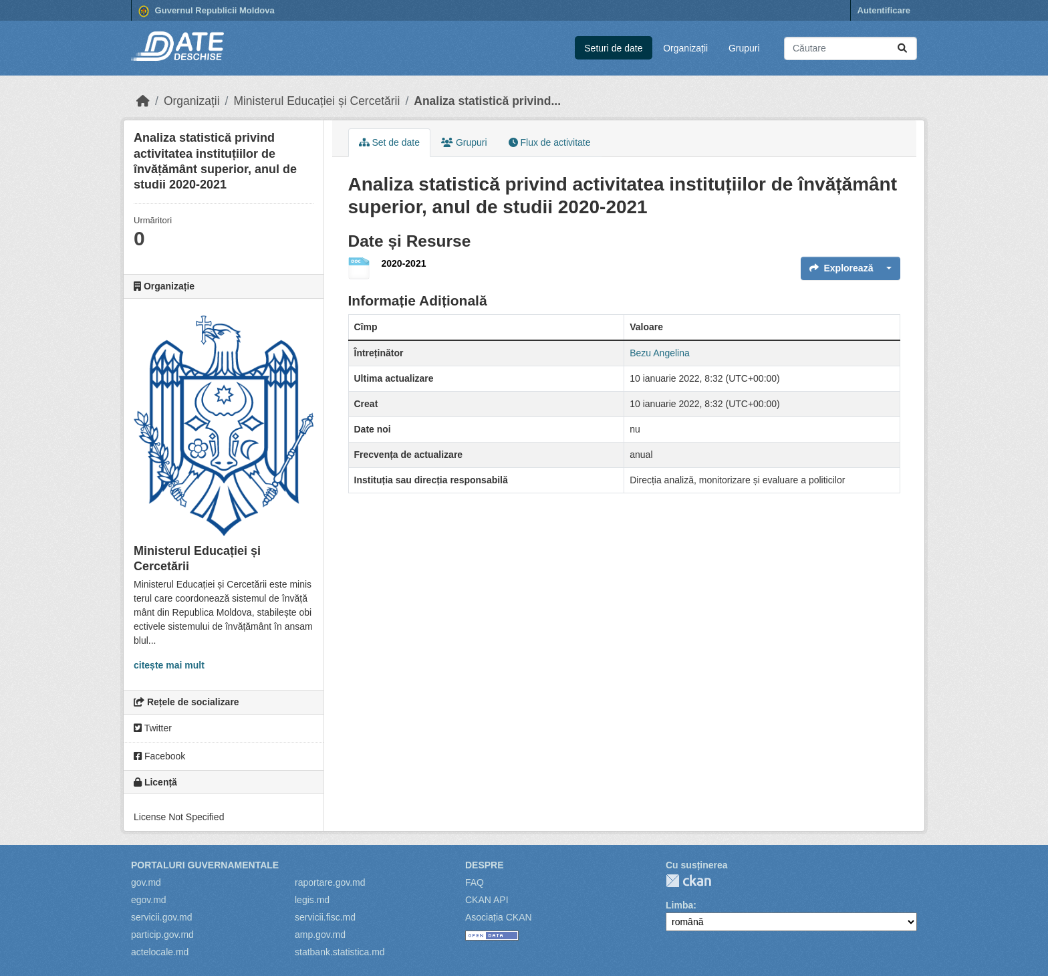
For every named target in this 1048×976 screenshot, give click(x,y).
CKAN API (487, 899)
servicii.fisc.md (325, 917)
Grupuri (744, 48)
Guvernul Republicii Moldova (206, 11)
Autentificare (884, 10)
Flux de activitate (550, 142)
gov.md (146, 882)
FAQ (474, 882)
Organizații (685, 48)
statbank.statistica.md (340, 952)
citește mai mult (169, 665)
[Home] (143, 101)
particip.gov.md (162, 934)
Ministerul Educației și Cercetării (316, 101)
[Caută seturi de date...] (850, 48)
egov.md (148, 899)
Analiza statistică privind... (487, 101)
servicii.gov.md (161, 917)
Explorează (841, 268)
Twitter (153, 728)
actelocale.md (159, 952)
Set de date (389, 142)
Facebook (159, 756)
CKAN (688, 881)
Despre (484, 865)
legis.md (312, 899)
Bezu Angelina (660, 353)
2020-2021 (404, 263)
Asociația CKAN (498, 917)
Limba (679, 905)
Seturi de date (613, 48)
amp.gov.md (320, 934)
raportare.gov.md (330, 882)
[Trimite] (902, 48)
